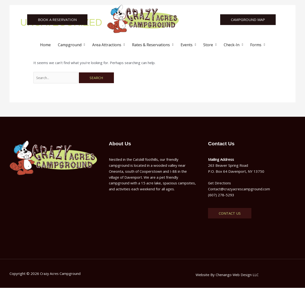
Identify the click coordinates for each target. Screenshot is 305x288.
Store (210, 44)
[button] (71, 44)
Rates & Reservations (152, 44)
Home (45, 44)
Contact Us (230, 213)
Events (188, 44)
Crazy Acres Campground (60, 273)
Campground (71, 44)
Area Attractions (108, 44)
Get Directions (220, 183)
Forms (257, 44)
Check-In (233, 44)
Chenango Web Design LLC (237, 275)
